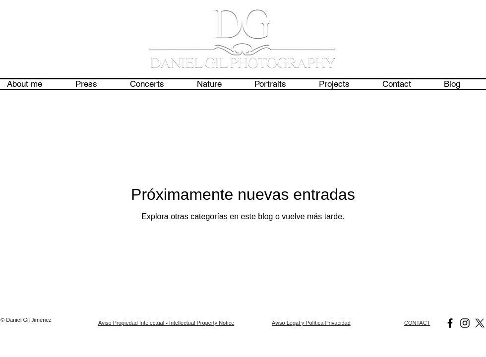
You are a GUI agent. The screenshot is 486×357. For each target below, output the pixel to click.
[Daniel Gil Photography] (450, 323)
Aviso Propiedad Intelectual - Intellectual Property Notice (166, 323)
